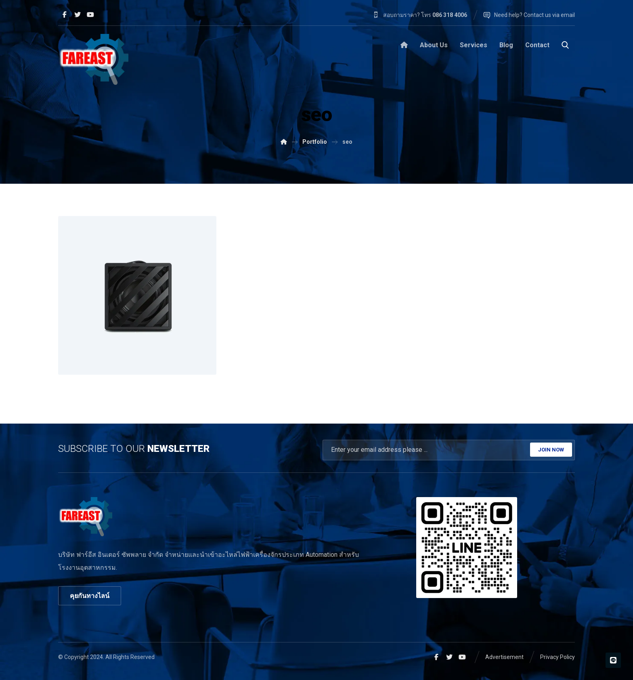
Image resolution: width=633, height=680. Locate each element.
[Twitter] (77, 14)
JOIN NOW (551, 450)
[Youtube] (90, 14)
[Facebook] (64, 14)
